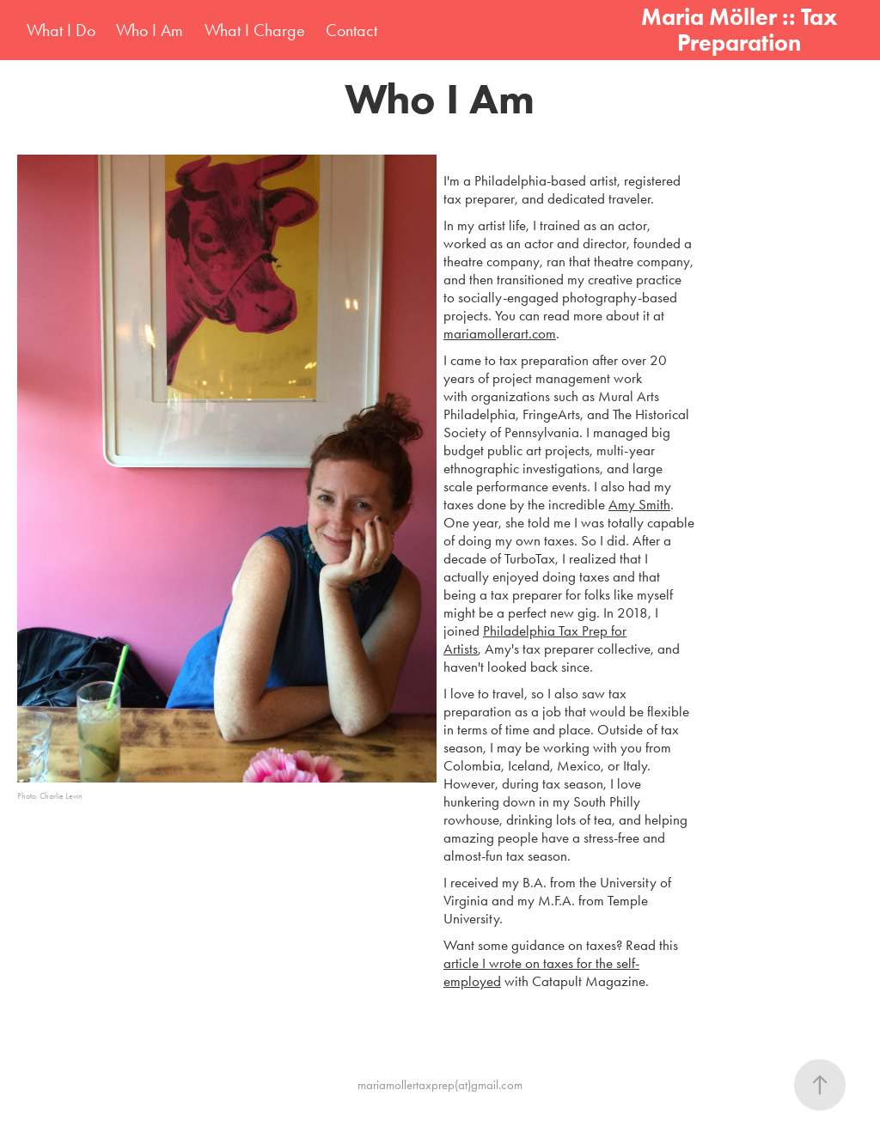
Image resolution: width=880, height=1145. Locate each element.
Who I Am (149, 30)
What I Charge (255, 30)
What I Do (61, 30)
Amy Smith (639, 504)
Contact (351, 30)
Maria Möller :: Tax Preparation (742, 30)
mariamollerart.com (499, 333)
